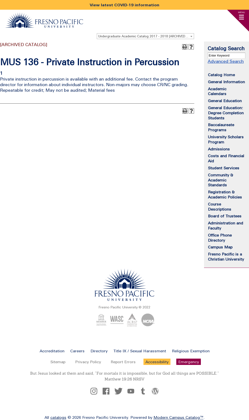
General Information (226, 82)
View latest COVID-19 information (124, 5)
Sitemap (57, 362)
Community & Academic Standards (220, 180)
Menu (241, 12)
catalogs (58, 417)
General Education (225, 101)
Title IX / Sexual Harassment (139, 351)
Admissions (219, 149)
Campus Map (220, 247)
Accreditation (52, 351)
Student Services (223, 168)
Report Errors (123, 362)
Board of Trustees (224, 216)
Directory (98, 351)
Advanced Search (226, 61)
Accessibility (157, 362)
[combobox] (145, 36)
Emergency (188, 362)
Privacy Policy (88, 362)
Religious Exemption (191, 351)
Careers (77, 351)
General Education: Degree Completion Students (226, 113)
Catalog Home (221, 75)
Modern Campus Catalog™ (178, 417)
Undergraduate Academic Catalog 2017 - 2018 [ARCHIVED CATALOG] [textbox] (146, 36)
